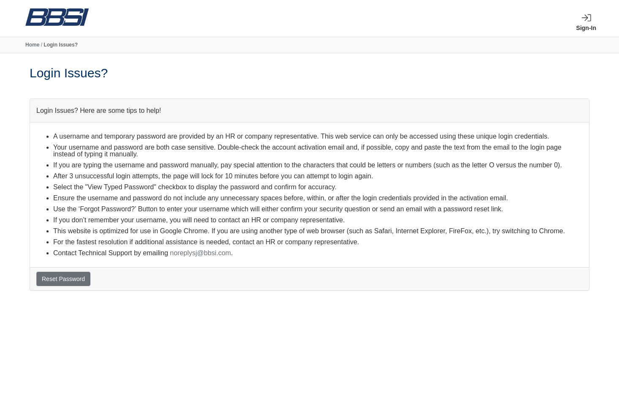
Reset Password (63, 279)
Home (32, 45)
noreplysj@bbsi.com (200, 253)
